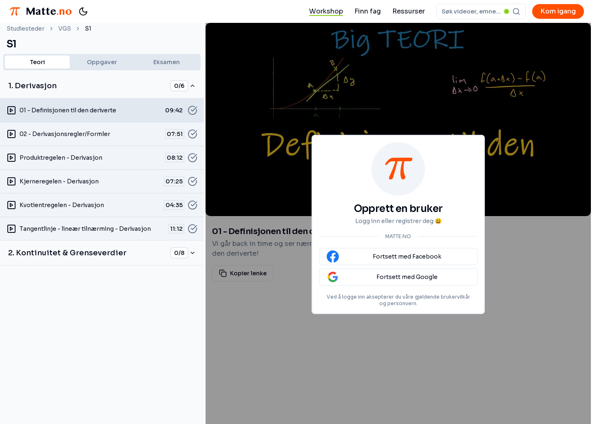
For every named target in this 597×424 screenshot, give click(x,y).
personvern (401, 303)
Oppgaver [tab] (102, 62)
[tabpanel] (102, 170)
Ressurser (408, 11)
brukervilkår (455, 297)
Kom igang (558, 11)
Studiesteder (25, 28)
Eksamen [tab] (166, 62)
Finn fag (367, 11)
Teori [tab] (37, 62)
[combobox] (481, 11)
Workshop (326, 11)
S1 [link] (88, 28)
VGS (64, 28)
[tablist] (102, 62)
